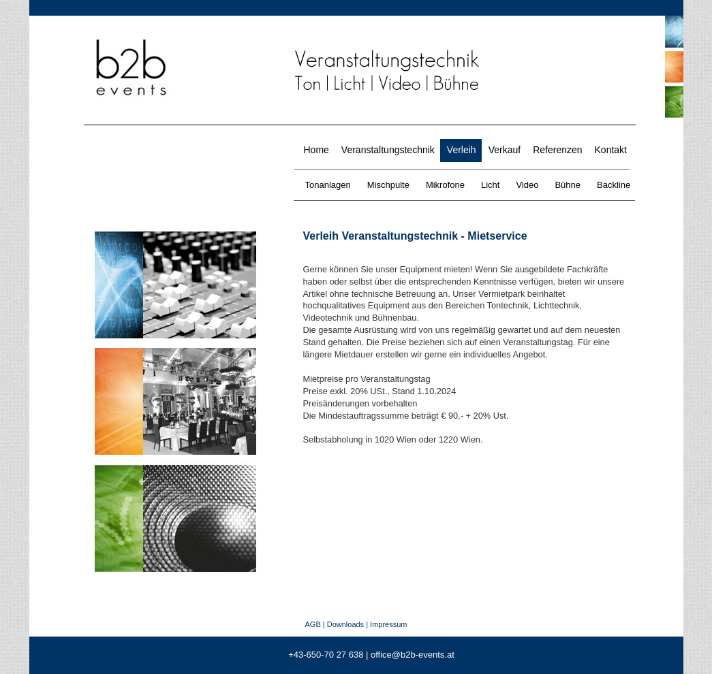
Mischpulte (388, 185)
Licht (490, 185)
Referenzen (557, 149)
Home (316, 149)
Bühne (568, 185)
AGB (312, 624)
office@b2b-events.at (412, 654)
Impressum (388, 624)
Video (527, 185)
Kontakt (611, 149)
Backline (613, 185)
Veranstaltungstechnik (388, 149)
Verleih (461, 149)
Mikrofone (445, 185)
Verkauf (505, 149)
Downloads (345, 624)
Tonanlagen (328, 185)
